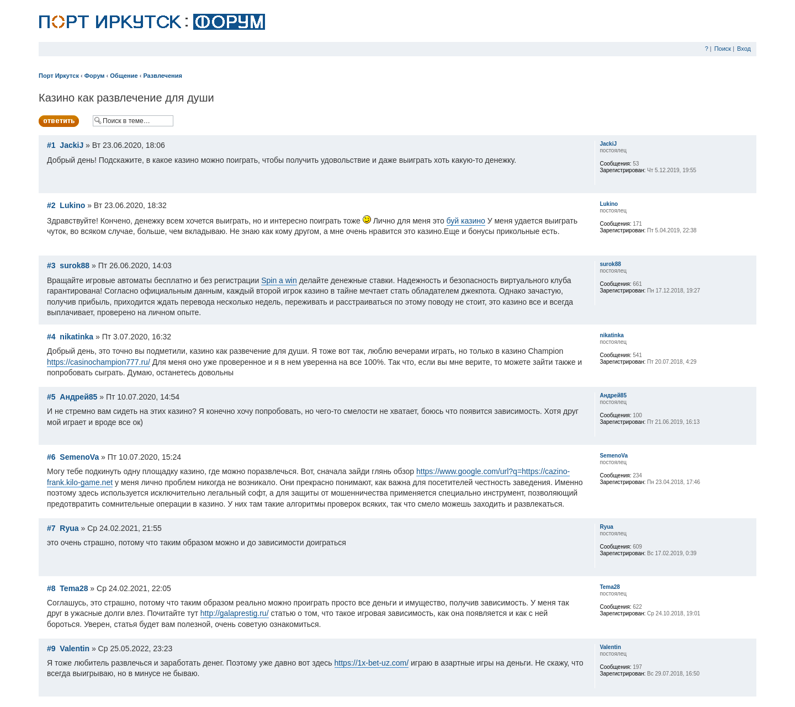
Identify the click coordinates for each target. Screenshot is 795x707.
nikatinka (76, 336)
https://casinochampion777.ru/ (98, 362)
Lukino (72, 205)
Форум (94, 75)
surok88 (74, 265)
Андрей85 (78, 396)
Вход (744, 48)
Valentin (74, 648)
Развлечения (162, 75)
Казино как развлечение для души (126, 98)
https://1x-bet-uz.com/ (372, 662)
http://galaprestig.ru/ (234, 613)
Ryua (69, 528)
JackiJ (71, 145)
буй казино (466, 220)
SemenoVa (79, 457)
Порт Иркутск (59, 75)
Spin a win (279, 280)
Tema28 (74, 588)
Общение (123, 75)
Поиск (722, 48)
